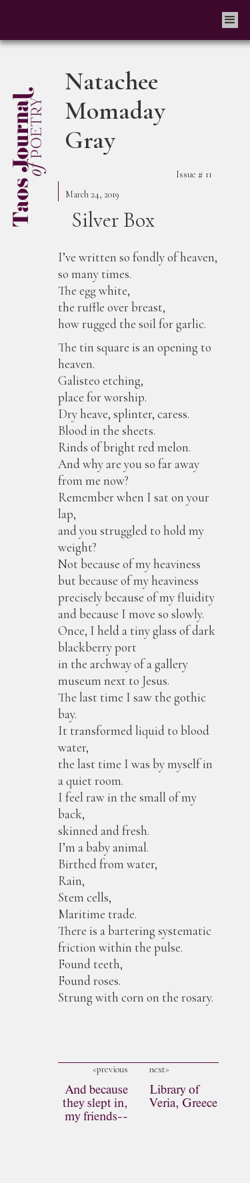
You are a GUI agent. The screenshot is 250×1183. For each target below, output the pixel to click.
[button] (230, 20)
